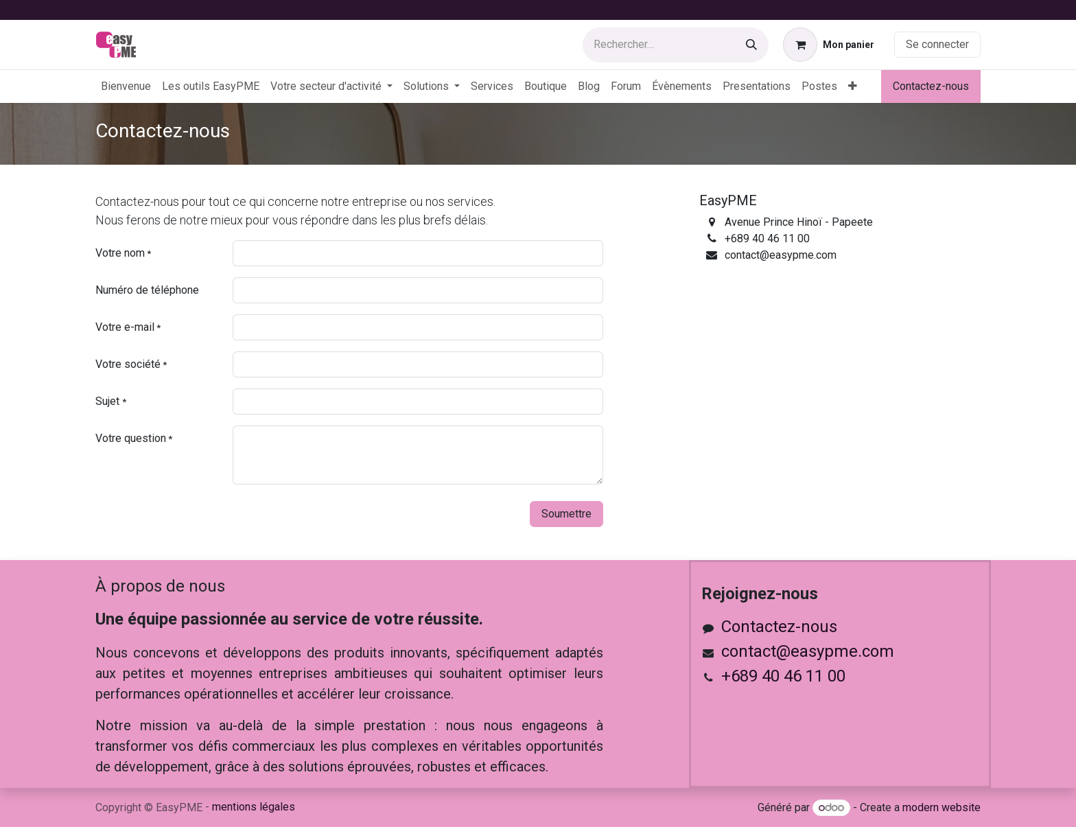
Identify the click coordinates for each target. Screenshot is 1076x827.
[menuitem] (125, 86)
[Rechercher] (751, 44)
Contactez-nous (931, 86)
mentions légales (253, 806)
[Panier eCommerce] (828, 45)
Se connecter (937, 44)
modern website (941, 807)
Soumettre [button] (566, 513)
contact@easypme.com (807, 651)
